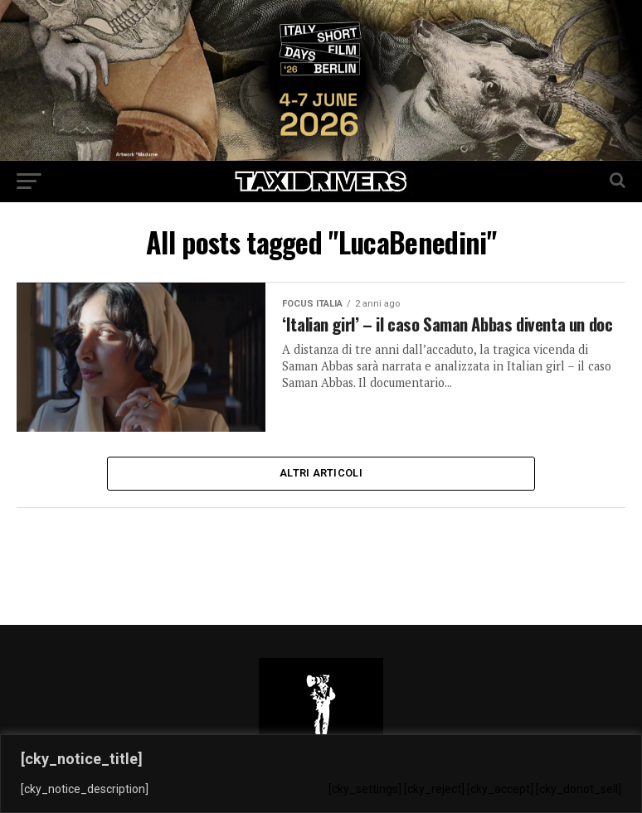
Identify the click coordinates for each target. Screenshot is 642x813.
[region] (321, 773)
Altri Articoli (321, 474)
